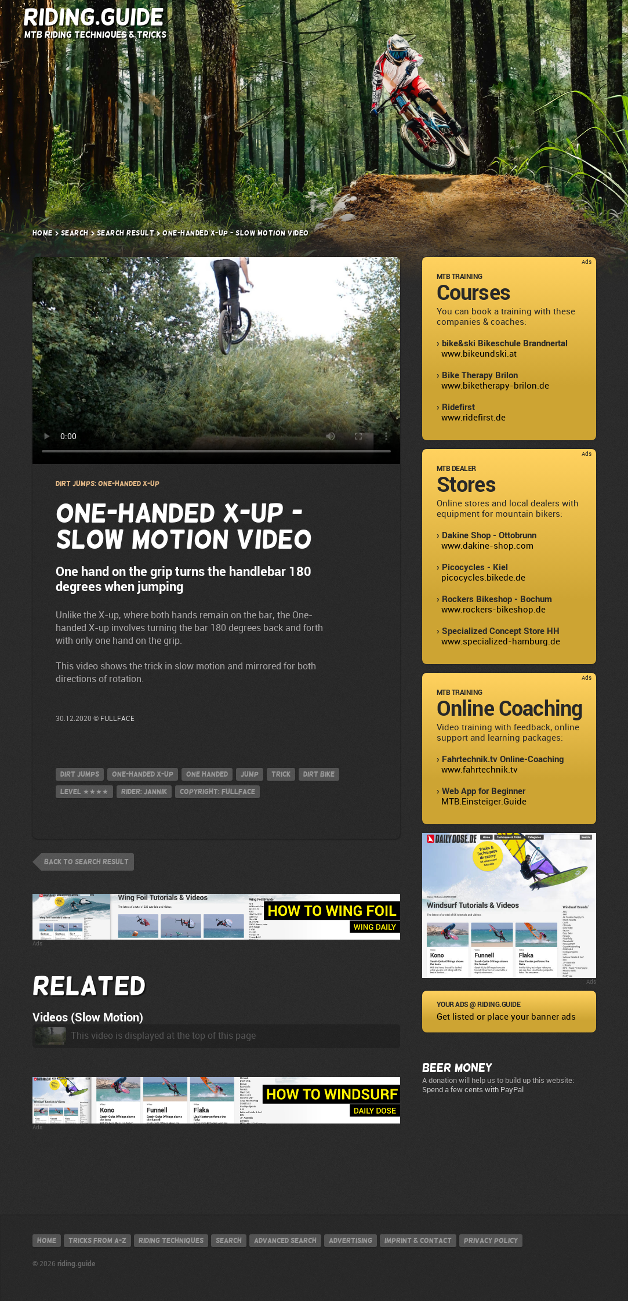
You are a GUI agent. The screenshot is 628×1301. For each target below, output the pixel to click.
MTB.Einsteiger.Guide (484, 801)
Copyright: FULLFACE (217, 792)
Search (508, 18)
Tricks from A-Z (240, 18)
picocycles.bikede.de (483, 577)
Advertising (350, 1241)
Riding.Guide (93, 17)
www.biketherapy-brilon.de (495, 385)
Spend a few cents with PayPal (473, 1089)
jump (250, 774)
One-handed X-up (142, 774)
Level (84, 792)
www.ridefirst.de (473, 417)
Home (42, 233)
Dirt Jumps (79, 774)
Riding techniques (171, 1241)
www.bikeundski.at (479, 354)
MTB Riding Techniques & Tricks (95, 34)
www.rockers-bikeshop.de (493, 609)
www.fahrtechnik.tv (479, 769)
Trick (281, 774)
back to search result (86, 862)
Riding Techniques (338, 18)
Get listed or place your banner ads (506, 1017)
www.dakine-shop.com (487, 546)
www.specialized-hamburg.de (500, 641)
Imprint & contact (418, 1241)
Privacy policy (491, 1241)
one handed (207, 774)
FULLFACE (117, 719)
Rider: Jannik (144, 792)
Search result (126, 233)
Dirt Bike (319, 774)
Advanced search (285, 1241)
